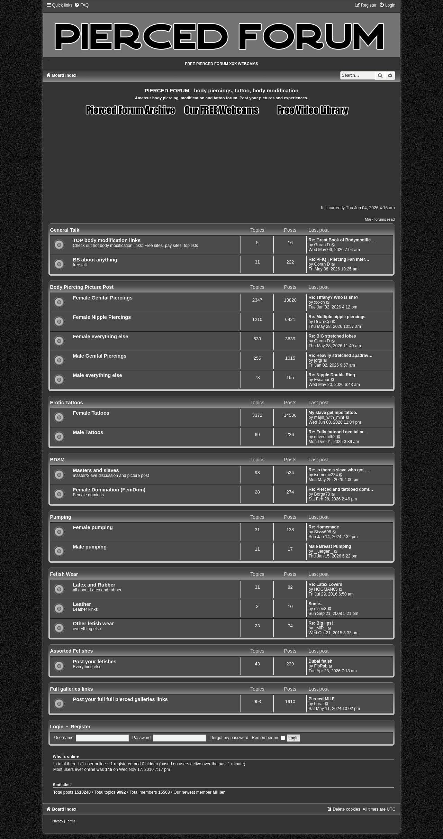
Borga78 (322, 494)
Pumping (60, 517)
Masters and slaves (96, 470)
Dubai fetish (320, 661)
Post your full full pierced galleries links (120, 699)
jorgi (318, 360)
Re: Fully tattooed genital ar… (338, 432)
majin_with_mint (329, 417)
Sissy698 (322, 531)
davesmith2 (325, 436)
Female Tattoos (91, 413)
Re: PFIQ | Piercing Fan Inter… (338, 259)
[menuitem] (81, 5)
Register (80, 726)
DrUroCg (322, 321)
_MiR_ (320, 628)
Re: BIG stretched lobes (332, 336)
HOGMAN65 (326, 589)
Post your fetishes (95, 661)
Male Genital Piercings (100, 356)
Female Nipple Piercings (102, 317)
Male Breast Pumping (329, 546)
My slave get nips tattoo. (332, 412)
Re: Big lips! (320, 623)
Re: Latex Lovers (325, 584)
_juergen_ (323, 551)
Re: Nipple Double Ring (331, 374)
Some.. (315, 603)
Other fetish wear (93, 623)
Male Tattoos (88, 432)
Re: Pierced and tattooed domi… (340, 489)
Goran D (322, 244)
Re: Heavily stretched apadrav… (340, 355)
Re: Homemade (323, 527)
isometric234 (326, 474)
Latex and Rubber (94, 585)
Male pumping (90, 547)
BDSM (57, 459)
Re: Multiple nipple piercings (336, 316)
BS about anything (95, 259)
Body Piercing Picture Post (82, 287)
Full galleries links (71, 689)
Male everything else (97, 375)
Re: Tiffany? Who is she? (333, 297)
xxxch (319, 302)
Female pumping (93, 527)
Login (57, 726)
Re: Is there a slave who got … (338, 470)
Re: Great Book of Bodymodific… (341, 240)
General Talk (65, 230)
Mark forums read (380, 219)
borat (319, 703)
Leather (82, 604)
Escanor (321, 379)
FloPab (320, 666)
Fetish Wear (64, 574)
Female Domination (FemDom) (109, 489)
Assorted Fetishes (71, 651)
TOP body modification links (107, 240)
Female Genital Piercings (103, 298)
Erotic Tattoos (66, 402)
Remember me (268, 737)
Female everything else (100, 336)
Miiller (219, 792)
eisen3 (320, 608)
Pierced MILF (321, 699)
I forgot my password (228, 737)
